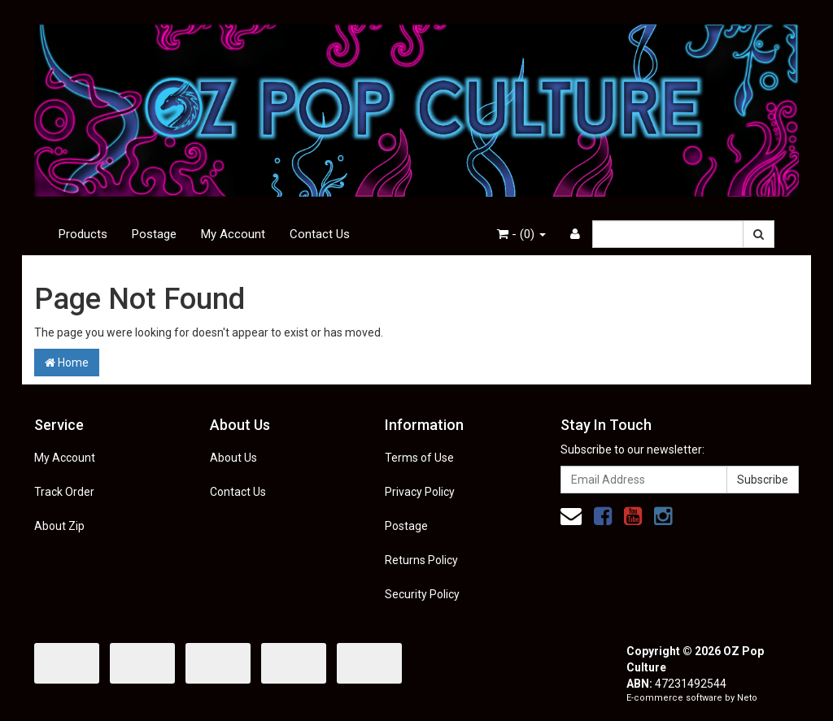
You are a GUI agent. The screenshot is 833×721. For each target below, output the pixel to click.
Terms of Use (419, 457)
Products (83, 234)
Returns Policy (421, 560)
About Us (233, 457)
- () (521, 234)
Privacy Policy (420, 491)
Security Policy (422, 594)
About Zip (59, 525)
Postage (154, 234)
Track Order (64, 491)
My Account (233, 234)
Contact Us (320, 234)
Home (67, 362)
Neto (747, 698)
